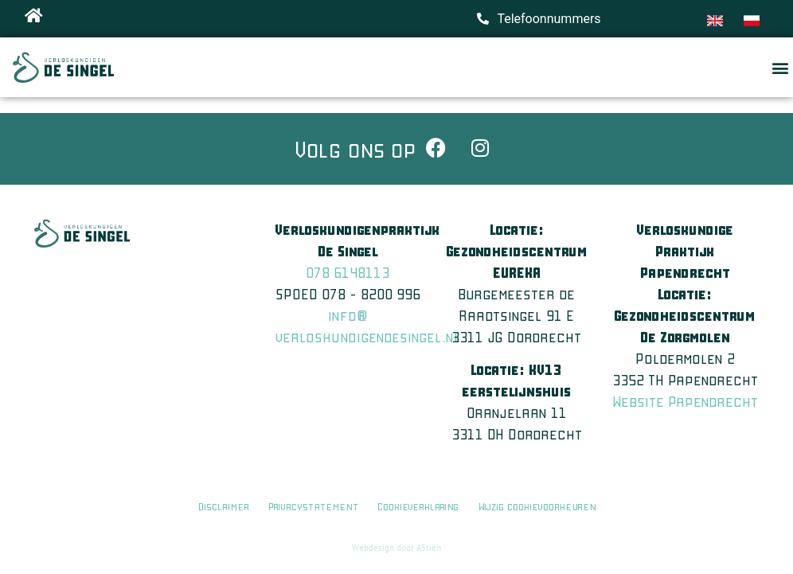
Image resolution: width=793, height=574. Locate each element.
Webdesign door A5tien (396, 547)
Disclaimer (223, 506)
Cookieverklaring (419, 506)
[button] (780, 67)
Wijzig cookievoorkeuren (537, 506)
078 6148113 (347, 272)
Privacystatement (313, 506)
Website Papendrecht (685, 401)
